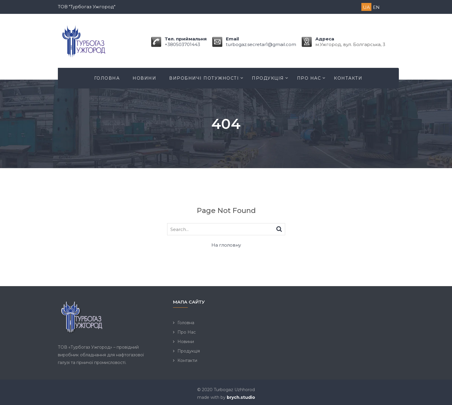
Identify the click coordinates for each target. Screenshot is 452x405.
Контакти (348, 78)
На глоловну (226, 245)
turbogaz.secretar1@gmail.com (261, 44)
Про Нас (309, 78)
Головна (107, 78)
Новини (144, 78)
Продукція (268, 78)
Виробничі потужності (204, 78)
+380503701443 (182, 44)
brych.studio (241, 397)
